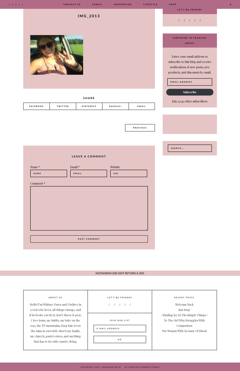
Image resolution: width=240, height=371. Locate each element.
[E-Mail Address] (119, 328)
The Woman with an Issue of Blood (184, 331)
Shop (172, 4)
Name (35, 167)
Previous (140, 128)
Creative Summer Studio (144, 367)
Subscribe (190, 92)
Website (115, 167)
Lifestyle (150, 4)
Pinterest (89, 106)
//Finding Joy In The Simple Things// (184, 315)
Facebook (36, 106)
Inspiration (123, 4)
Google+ (115, 106)
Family (97, 4)
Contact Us (72, 4)
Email (142, 106)
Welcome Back (184, 304)
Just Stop (184, 310)
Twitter (63, 106)
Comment (37, 183)
